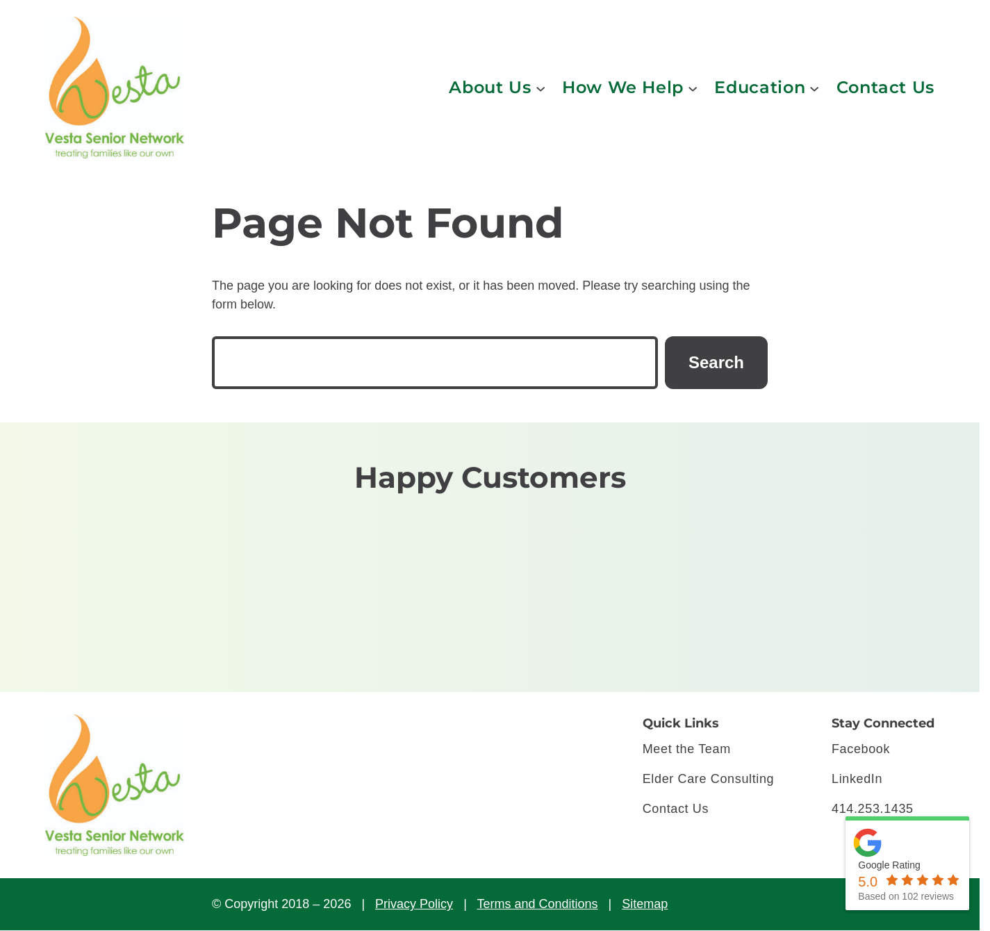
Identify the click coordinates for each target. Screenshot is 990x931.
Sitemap (645, 904)
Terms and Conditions (537, 904)
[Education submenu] (814, 87)
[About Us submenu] (540, 87)
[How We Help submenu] (693, 87)
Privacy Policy (414, 904)
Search (716, 362)
